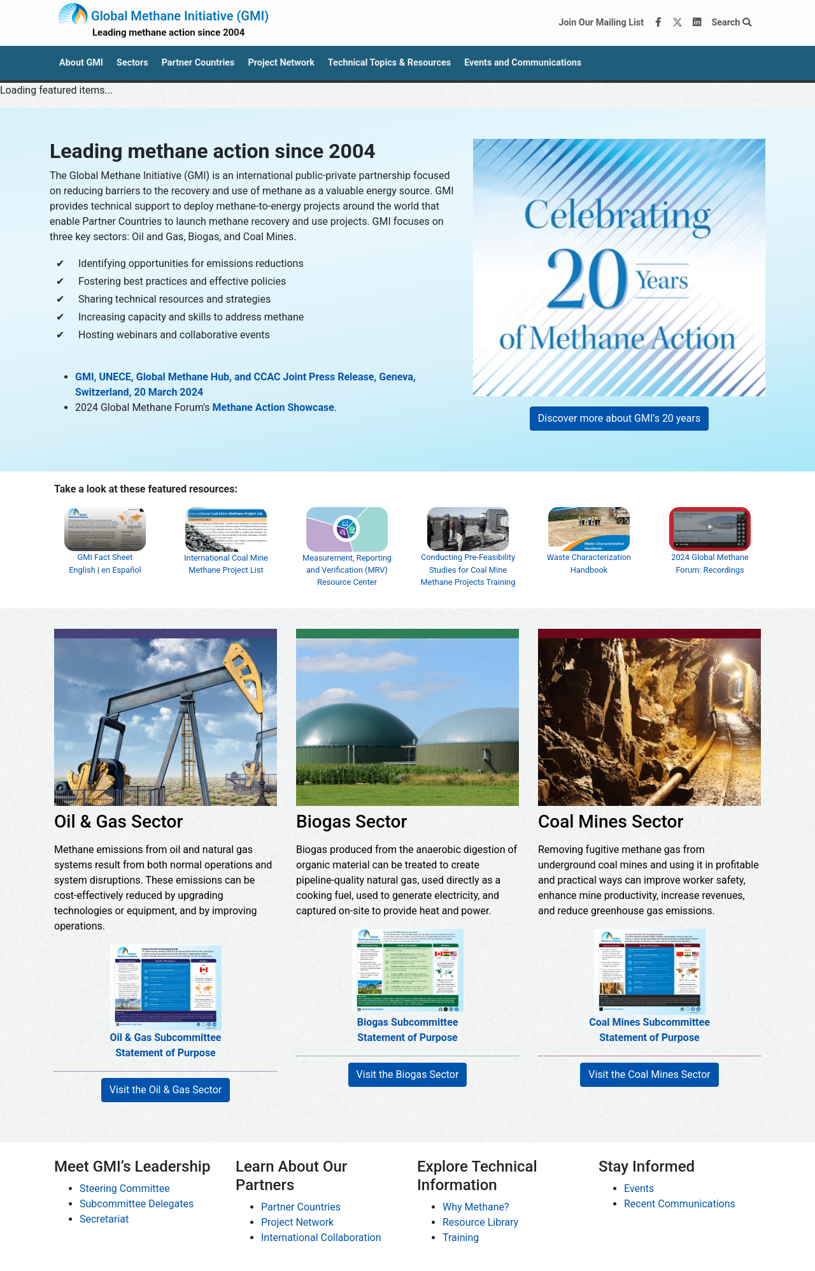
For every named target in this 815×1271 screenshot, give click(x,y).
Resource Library (480, 1222)
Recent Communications (679, 1204)
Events (639, 1188)
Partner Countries (301, 1207)
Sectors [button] (132, 62)
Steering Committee (125, 1188)
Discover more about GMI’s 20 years (619, 418)
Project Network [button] (281, 62)
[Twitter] (677, 23)
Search (731, 22)
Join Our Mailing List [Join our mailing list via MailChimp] (601, 22)
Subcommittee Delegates (137, 1204)
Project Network (297, 1222)
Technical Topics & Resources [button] (389, 62)
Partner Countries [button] (198, 62)
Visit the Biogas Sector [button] (408, 1074)
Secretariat (104, 1219)
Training (461, 1238)
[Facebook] (658, 23)
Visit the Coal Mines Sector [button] (649, 1074)
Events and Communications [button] (522, 62)
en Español (121, 570)
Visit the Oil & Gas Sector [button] (166, 1090)
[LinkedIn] (697, 23)
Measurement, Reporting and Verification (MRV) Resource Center (347, 555)
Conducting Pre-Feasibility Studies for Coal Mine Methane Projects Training (468, 555)
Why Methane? (476, 1207)
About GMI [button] (81, 62)
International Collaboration (321, 1238)
